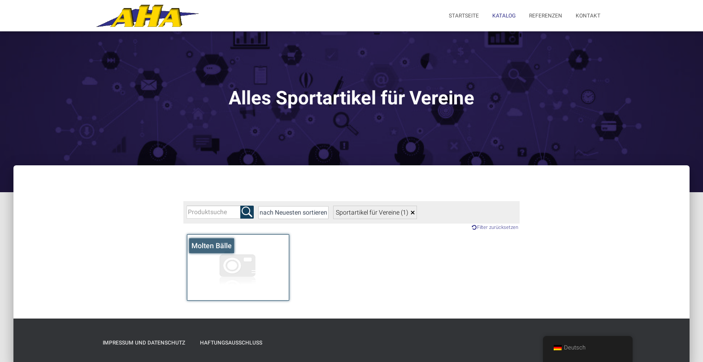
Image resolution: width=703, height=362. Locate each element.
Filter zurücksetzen (497, 227)
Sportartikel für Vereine (372, 212)
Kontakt (588, 16)
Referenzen (545, 16)
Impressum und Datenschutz (144, 343)
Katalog (504, 16)
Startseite (464, 16)
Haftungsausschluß (231, 343)
